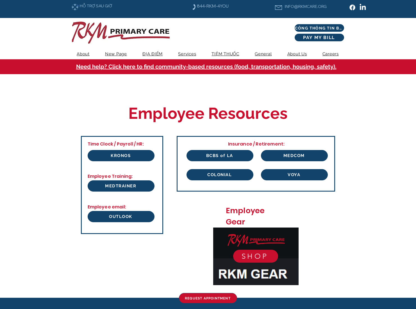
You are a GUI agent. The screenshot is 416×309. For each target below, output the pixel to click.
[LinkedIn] (363, 7)
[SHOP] (255, 256)
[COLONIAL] (220, 174)
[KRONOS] (121, 155)
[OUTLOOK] (121, 216)
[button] (187, 54)
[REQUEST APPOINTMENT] (208, 298)
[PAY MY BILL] (319, 37)
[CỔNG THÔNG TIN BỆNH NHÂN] (319, 28)
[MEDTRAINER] (121, 186)
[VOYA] (294, 174)
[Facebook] (352, 7)
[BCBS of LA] (220, 155)
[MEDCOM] (294, 155)
